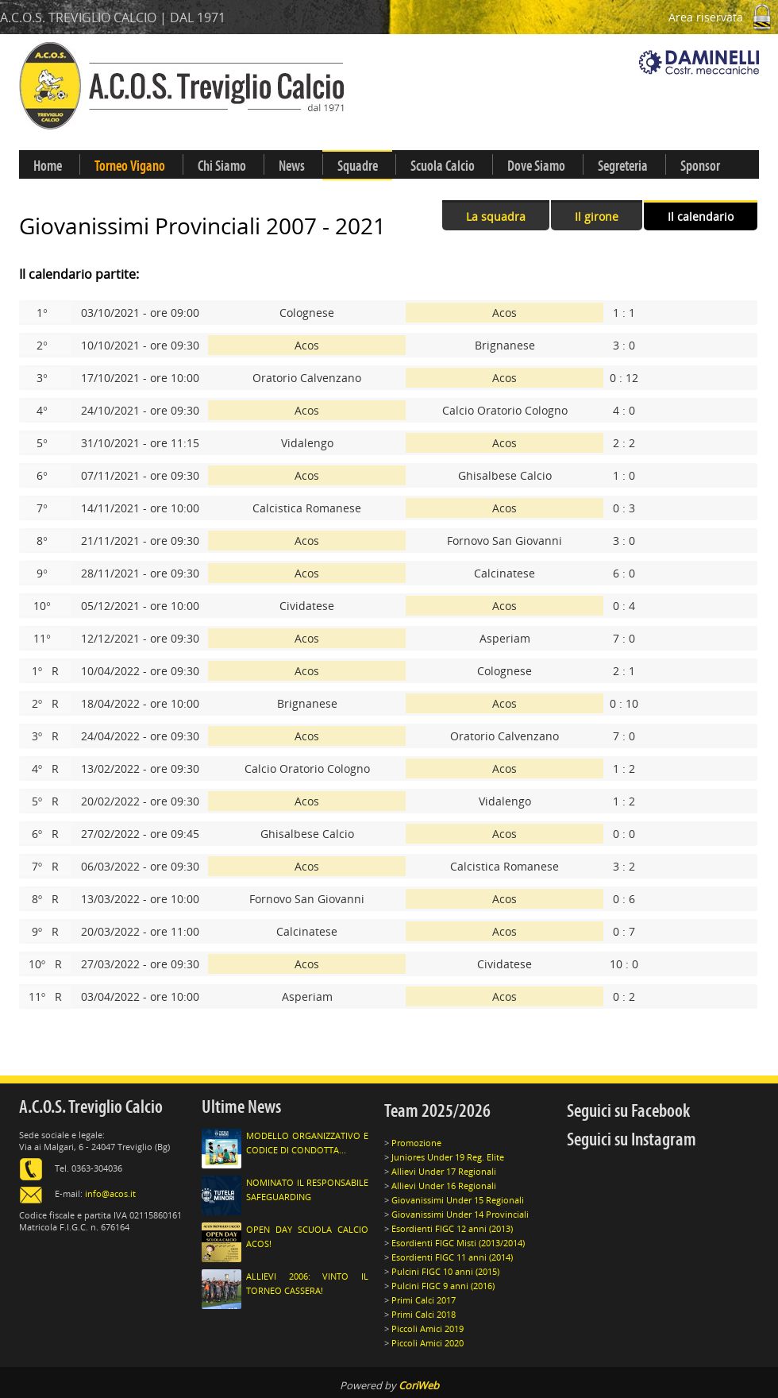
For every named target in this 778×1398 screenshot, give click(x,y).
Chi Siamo (222, 166)
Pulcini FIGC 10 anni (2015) (445, 1271)
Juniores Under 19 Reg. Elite (447, 1157)
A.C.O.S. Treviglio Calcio (91, 1107)
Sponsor (700, 166)
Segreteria (623, 166)
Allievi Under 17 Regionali (443, 1171)
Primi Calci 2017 (423, 1300)
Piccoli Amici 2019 (427, 1328)
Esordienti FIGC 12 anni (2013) (452, 1228)
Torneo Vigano (129, 166)
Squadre (357, 166)
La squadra (496, 216)
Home (47, 166)
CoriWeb (419, 1385)
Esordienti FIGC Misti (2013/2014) (458, 1243)
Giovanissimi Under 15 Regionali (457, 1200)
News (292, 166)
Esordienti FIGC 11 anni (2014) (452, 1257)
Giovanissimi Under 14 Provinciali (460, 1214)
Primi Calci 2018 (423, 1314)
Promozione (416, 1143)
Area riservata (723, 17)
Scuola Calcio (442, 166)
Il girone (596, 216)
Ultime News (241, 1107)
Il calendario (701, 216)
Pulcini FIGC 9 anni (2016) (443, 1286)
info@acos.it (110, 1193)
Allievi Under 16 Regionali (443, 1185)
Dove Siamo (536, 166)
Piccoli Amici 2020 (427, 1343)
